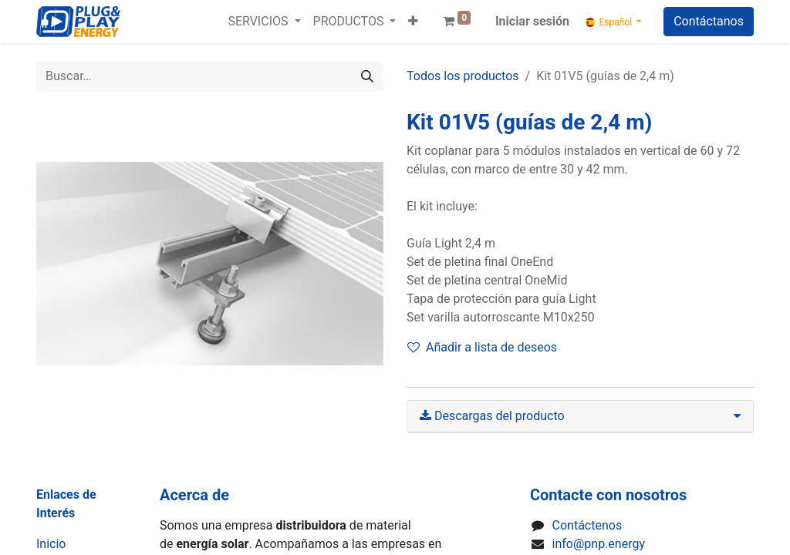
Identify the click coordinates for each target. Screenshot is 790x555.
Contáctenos (587, 525)
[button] (413, 21)
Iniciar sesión (532, 21)
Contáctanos (709, 21)
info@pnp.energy (598, 543)
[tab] (580, 416)
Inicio (51, 543)
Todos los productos (463, 76)
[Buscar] (367, 76)
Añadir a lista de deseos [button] (482, 347)
